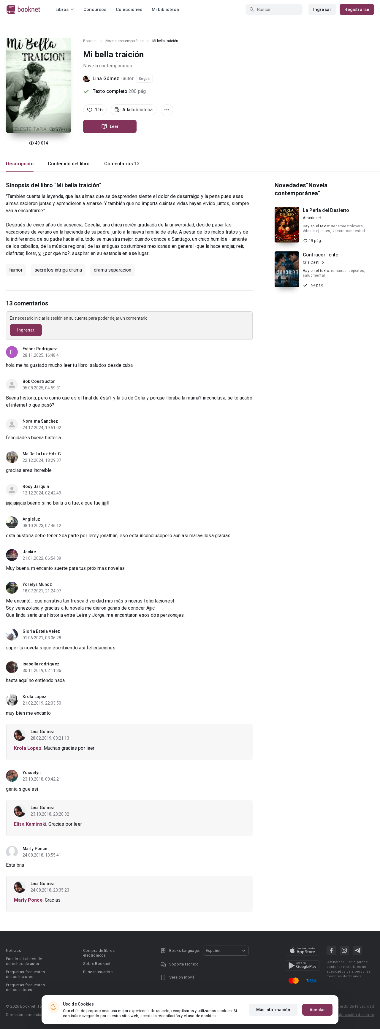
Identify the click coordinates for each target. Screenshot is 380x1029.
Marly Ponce (35, 848)
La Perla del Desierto (326, 210)
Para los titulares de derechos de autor (24, 961)
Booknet (90, 41)
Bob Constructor (39, 381)
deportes (356, 271)
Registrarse (356, 9)
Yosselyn (32, 772)
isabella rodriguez (41, 664)
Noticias (13, 950)
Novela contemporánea (124, 41)
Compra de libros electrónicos (99, 952)
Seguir (144, 79)
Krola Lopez (34, 696)
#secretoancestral (348, 231)
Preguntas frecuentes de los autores (25, 987)
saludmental (314, 275)
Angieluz (31, 519)
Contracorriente (320, 255)
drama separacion (112, 270)
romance (339, 271)
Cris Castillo (313, 262)
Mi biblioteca (165, 9)
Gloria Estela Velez (41, 631)
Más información (273, 1009)
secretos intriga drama (58, 270)
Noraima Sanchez (40, 421)
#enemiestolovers (347, 226)
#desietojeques (316, 231)
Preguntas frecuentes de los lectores (25, 974)
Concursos (94, 9)
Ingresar (322, 9)
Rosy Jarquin (36, 486)
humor (16, 270)
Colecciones (129, 9)
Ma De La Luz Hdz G (42, 453)
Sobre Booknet (96, 963)
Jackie (29, 551)
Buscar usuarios (98, 972)
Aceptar (317, 1009)
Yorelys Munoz (37, 584)
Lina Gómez (106, 78)
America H (312, 217)
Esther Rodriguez (40, 348)
